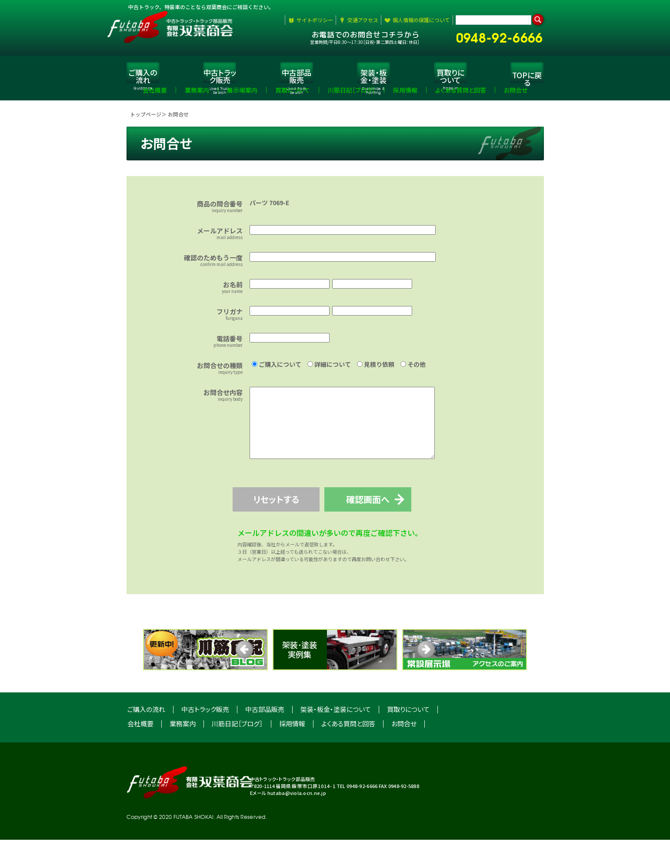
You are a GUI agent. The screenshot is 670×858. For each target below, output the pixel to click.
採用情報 (292, 741)
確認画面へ (387, 517)
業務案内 (183, 741)
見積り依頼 (375, 369)
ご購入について (276, 369)
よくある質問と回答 (348, 741)
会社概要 (140, 741)
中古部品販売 (264, 727)
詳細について (329, 369)
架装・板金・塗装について (335, 727)
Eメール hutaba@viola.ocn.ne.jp (288, 811)
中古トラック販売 (205, 727)
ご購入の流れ (146, 727)
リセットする (283, 517)
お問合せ (404, 741)
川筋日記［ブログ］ (237, 741)
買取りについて (408, 727)
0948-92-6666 (503, 36)
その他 (413, 369)
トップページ (145, 119)
